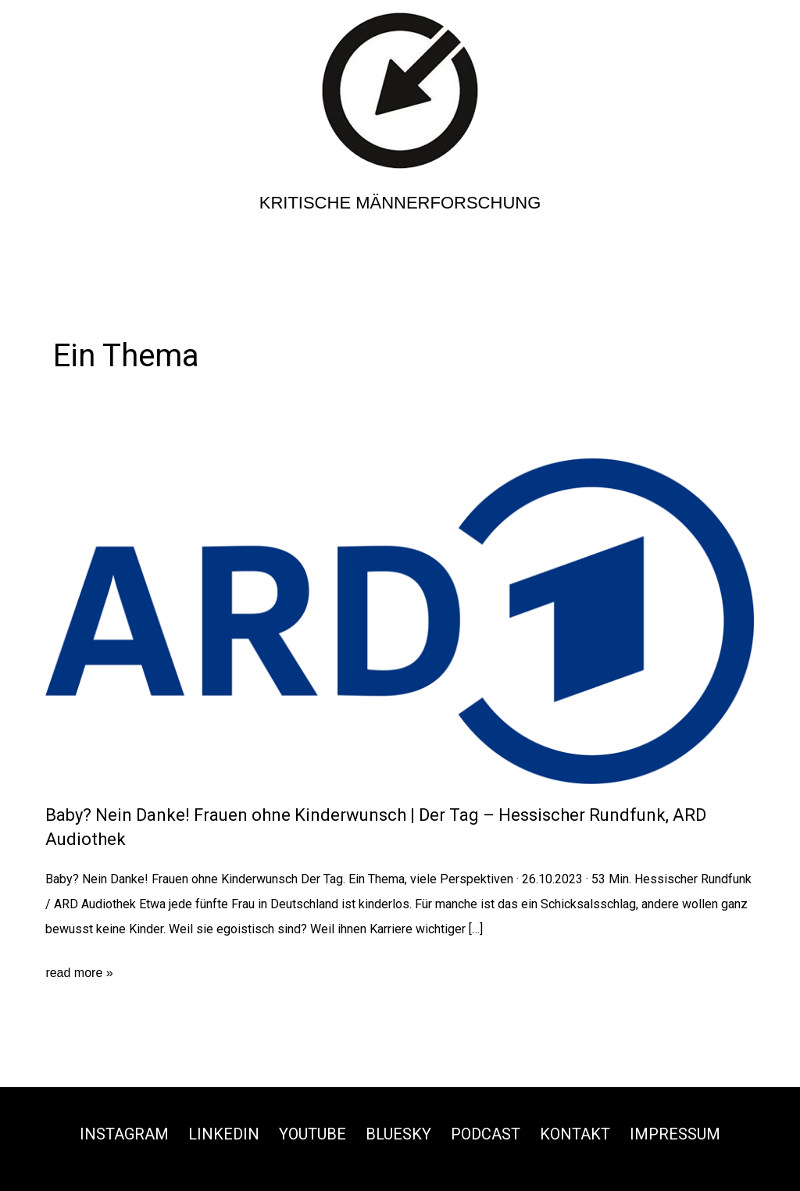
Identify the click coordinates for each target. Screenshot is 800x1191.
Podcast (485, 1134)
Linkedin (223, 1134)
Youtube (312, 1134)
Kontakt (575, 1134)
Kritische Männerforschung (400, 202)
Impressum (675, 1134)
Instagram (124, 1134)
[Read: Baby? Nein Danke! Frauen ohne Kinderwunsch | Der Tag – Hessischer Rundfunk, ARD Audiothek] (399, 619)
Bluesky (398, 1134)
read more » (78, 973)
